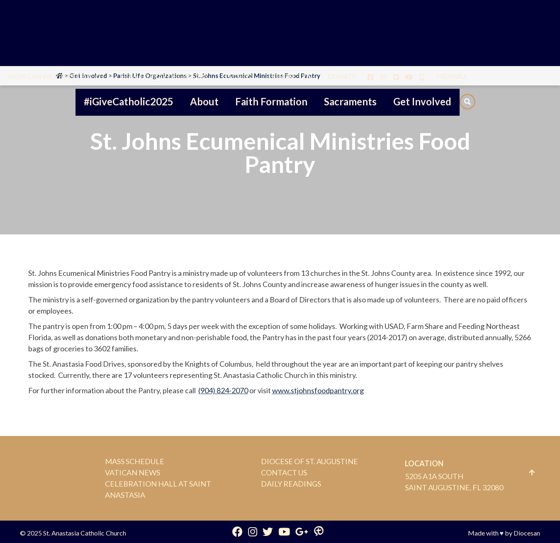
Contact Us (284, 472)
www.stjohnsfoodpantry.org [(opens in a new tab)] (318, 390)
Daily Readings (291, 483)
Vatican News (132, 472)
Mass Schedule (134, 461)
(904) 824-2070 (223, 390)
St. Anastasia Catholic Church (84, 533)
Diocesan (527, 533)
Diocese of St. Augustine (309, 461)
